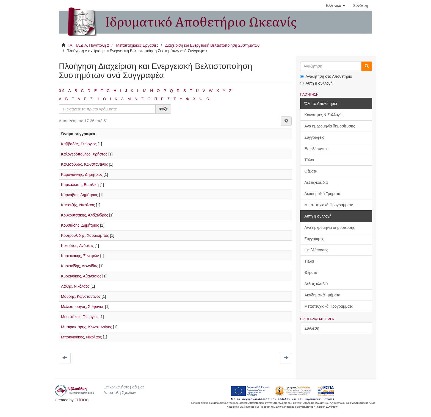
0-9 (61, 90)
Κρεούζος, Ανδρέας (77, 245)
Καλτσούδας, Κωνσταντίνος (84, 164)
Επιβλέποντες (316, 148)
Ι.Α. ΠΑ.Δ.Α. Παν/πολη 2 (88, 45)
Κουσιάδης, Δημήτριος (80, 225)
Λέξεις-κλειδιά (316, 182)
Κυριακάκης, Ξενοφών (80, 256)
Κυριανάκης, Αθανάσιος (81, 276)
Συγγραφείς (314, 137)
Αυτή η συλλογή (316, 83)
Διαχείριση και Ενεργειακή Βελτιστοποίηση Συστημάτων (212, 45)
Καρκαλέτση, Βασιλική (80, 184)
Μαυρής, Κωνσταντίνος (81, 296)
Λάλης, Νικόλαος (75, 286)
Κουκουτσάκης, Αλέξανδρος (84, 215)
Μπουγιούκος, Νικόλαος (81, 337)
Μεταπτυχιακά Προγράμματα (329, 205)
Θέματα (311, 171)
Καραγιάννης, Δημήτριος (82, 174)
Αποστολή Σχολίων (119, 392)
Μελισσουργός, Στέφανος (82, 306)
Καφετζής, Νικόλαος (78, 205)
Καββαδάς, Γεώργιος (78, 144)
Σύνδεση (312, 328)
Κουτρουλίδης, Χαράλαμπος (85, 235)
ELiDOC (81, 400)
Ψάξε (163, 109)
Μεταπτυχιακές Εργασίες (137, 45)
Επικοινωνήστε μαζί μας (123, 387)
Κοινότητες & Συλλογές (324, 115)
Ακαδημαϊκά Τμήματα (323, 193)
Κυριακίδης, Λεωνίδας (79, 266)
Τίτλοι (309, 160)
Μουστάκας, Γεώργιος (79, 317)
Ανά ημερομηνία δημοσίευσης (330, 126)
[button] (335, 5)
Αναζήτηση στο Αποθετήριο (326, 76)
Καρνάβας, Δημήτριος (79, 195)
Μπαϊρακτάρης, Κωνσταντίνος (86, 327)
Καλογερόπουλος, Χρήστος (84, 154)
